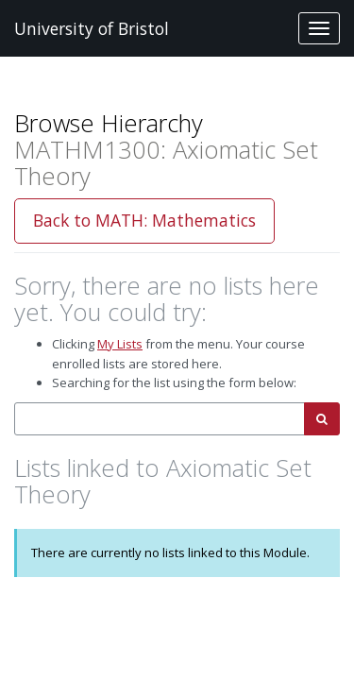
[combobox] (159, 418)
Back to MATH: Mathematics (144, 220)
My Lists (120, 343)
